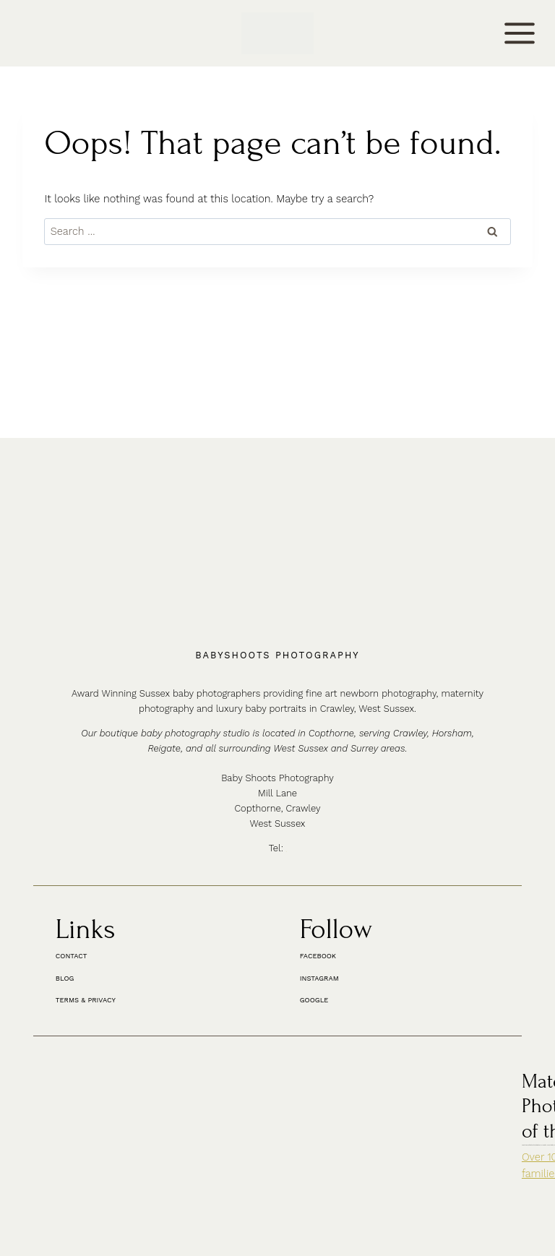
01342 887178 (287, 734)
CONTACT (34, 34)
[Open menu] (520, 33)
